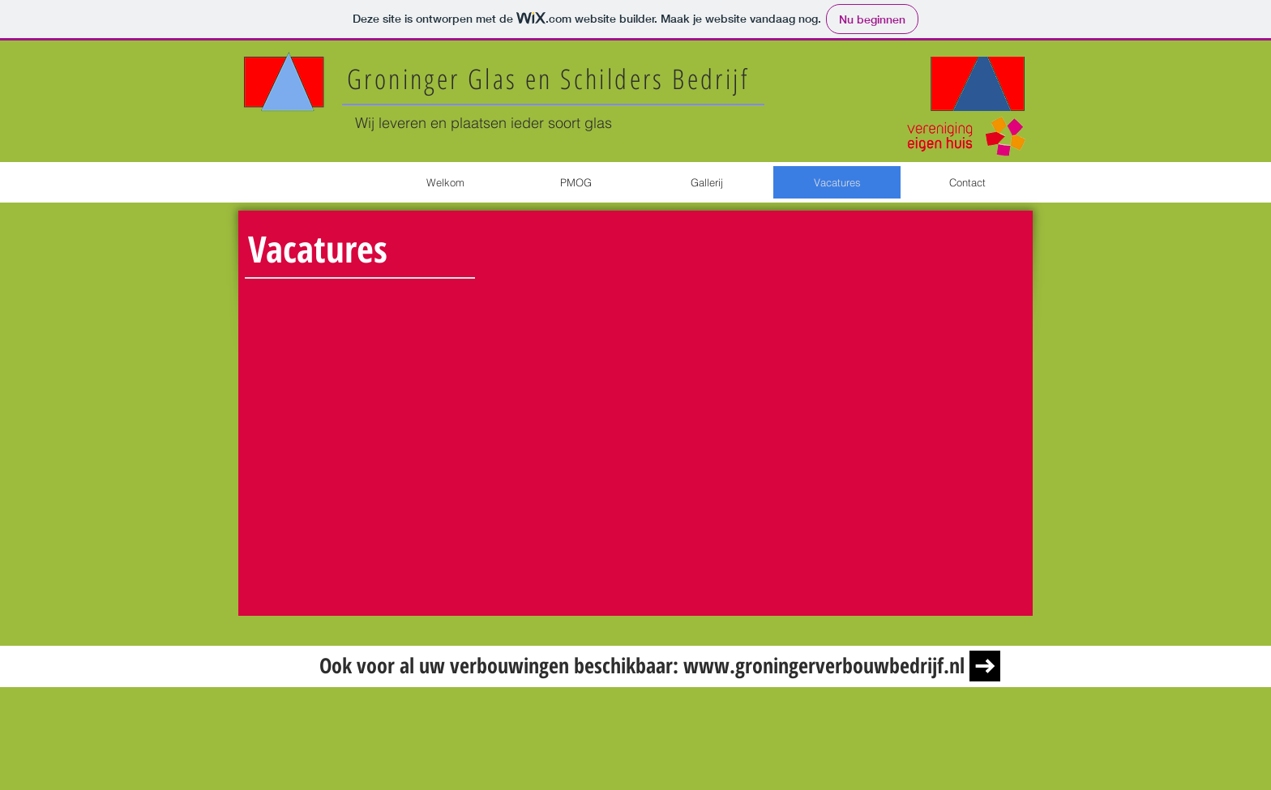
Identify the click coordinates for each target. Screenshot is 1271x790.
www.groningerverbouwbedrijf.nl (824, 665)
